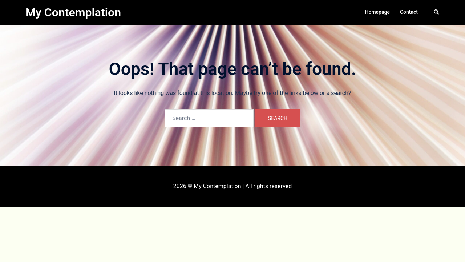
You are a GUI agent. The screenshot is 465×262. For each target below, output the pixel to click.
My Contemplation (73, 12)
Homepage (377, 12)
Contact (409, 12)
